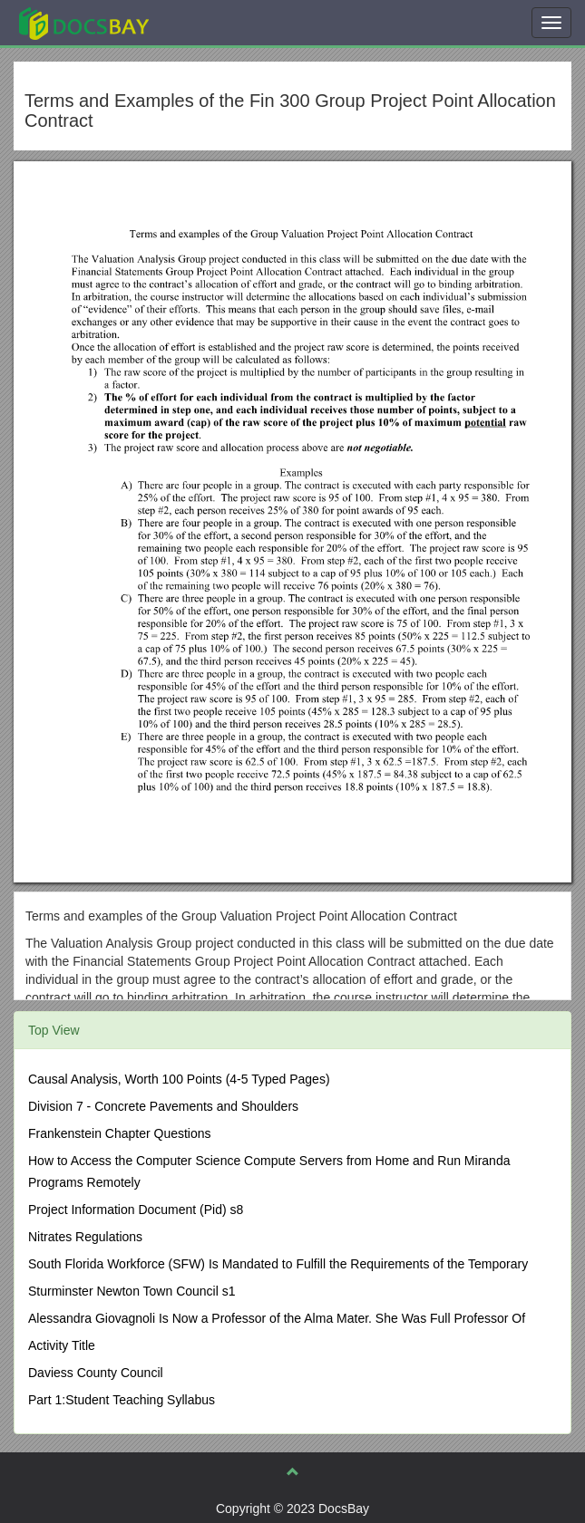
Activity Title (61, 1345)
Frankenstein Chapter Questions (119, 1133)
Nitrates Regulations (85, 1236)
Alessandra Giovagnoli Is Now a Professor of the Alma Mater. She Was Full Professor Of (276, 1318)
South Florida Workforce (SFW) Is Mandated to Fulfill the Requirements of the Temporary (278, 1264)
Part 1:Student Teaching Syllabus (121, 1400)
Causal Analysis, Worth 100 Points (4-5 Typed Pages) (179, 1079)
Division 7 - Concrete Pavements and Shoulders (163, 1106)
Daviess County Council (95, 1372)
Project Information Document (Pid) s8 (135, 1209)
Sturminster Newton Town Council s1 (132, 1291)
